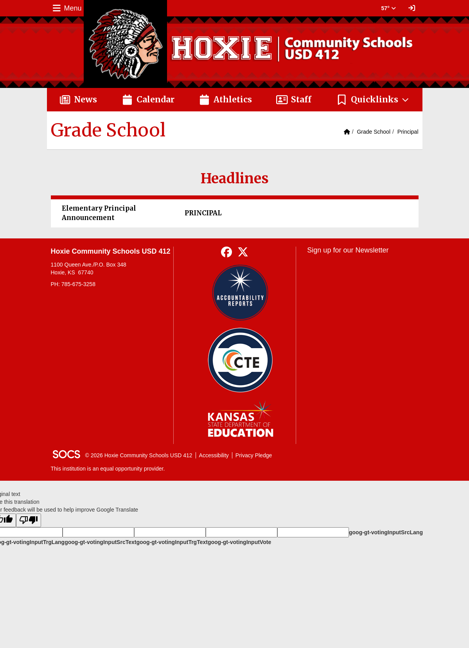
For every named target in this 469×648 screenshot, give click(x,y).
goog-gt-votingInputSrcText (100, 542)
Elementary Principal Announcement (99, 213)
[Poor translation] (28, 520)
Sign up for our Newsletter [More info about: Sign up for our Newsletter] (347, 250)
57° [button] (388, 8)
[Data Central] (240, 360)
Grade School (373, 132)
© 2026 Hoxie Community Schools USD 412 (138, 455)
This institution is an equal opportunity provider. (108, 468)
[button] (372, 99)
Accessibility (214, 455)
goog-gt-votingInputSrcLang (386, 532)
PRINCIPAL (203, 213)
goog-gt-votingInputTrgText (171, 542)
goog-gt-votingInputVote (239, 542)
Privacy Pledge (253, 455)
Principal (408, 132)
